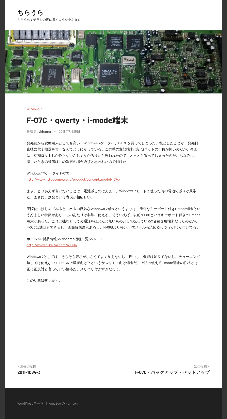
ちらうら (30, 12)
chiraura (45, 131)
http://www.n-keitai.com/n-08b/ (52, 245)
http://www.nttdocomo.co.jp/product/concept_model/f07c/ (73, 179)
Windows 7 (34, 109)
